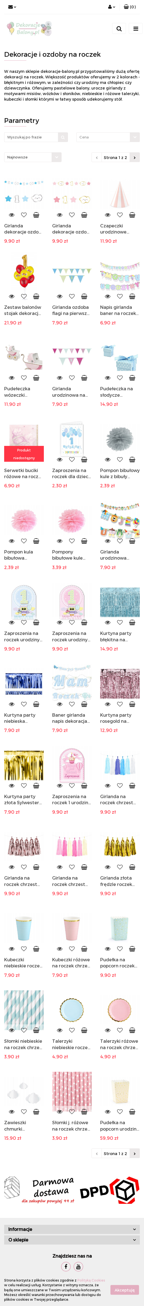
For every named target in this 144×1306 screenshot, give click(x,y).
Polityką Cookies (91, 1280)
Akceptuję (125, 1290)
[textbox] (103, 137)
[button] (130, 7)
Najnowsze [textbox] (17, 157)
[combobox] (108, 137)
